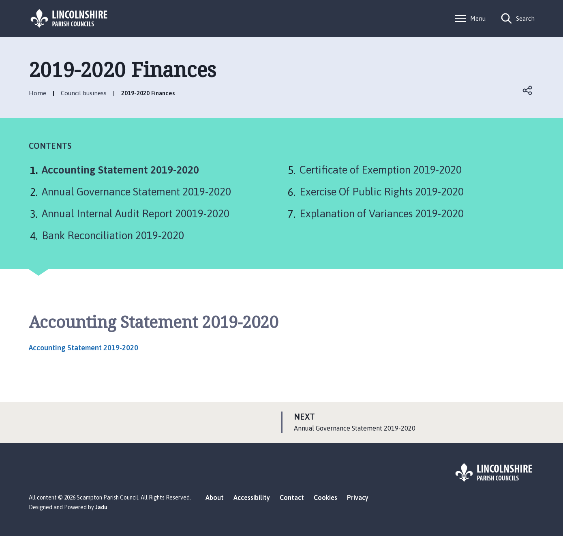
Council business (84, 93)
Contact (292, 497)
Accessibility (251, 497)
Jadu (101, 507)
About (215, 497)
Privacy (357, 497)
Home (37, 93)
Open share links (528, 90)
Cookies (325, 497)
